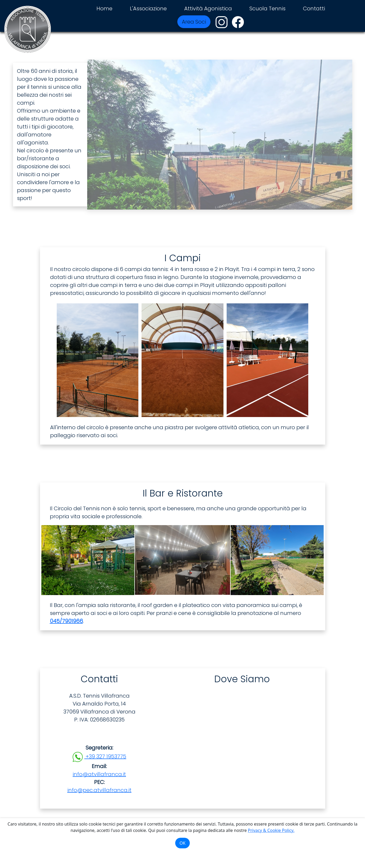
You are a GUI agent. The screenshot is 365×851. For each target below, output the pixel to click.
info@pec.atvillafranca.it (99, 790)
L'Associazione (148, 8)
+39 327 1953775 (106, 756)
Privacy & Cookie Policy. (271, 830)
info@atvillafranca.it (99, 774)
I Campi (182, 257)
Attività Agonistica (208, 8)
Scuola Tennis (267, 8)
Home (104, 8)
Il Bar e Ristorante (183, 493)
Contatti (314, 8)
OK (182, 843)
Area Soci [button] (194, 21)
